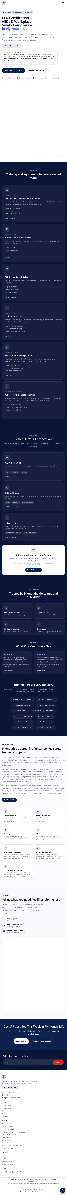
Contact (4, 1116)
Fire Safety (5, 1143)
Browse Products (11, 299)
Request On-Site (11, 260)
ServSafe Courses (7, 1140)
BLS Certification (7, 1124)
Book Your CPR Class (13, 70)
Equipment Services (8, 1148)
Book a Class (10, 220)
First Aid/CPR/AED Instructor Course (13, 1132)
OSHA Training (6, 1137)
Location (4, 1159)
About (4, 1156)
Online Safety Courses (9, 1135)
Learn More (10, 338)
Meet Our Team (9, 800)
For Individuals (6, 1105)
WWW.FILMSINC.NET (33, 1182)
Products (5, 1111)
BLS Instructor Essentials (10, 1129)
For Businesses (6, 1108)
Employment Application (9, 1164)
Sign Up (58, 1062)
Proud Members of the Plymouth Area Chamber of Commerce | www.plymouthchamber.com (33, 1183)
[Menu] (63, 3)
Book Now (21, 1041)
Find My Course (33, 570)
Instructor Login (7, 1161)
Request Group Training (42, 1041)
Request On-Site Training (38, 70)
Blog (3, 1113)
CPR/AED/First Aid (7, 1127)
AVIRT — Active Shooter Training (12, 1145)
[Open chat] (62, 1190)
